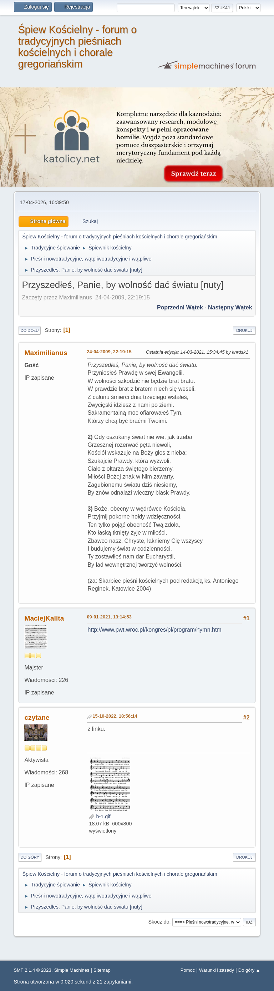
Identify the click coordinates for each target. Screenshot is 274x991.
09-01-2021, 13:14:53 (109, 617)
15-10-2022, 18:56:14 (114, 716)
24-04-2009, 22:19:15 (109, 351)
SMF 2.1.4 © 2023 (32, 970)
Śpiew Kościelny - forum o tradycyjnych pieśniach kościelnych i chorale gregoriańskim (77, 47)
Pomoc (188, 970)
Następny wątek (230, 307)
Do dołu (29, 330)
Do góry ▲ (249, 970)
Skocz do (158, 922)
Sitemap (102, 970)
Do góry (29, 857)
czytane (36, 717)
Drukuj (244, 330)
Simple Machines (72, 970)
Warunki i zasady (216, 970)
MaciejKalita (44, 618)
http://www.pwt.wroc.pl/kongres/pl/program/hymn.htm (154, 630)
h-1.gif (99, 816)
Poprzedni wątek (180, 307)
